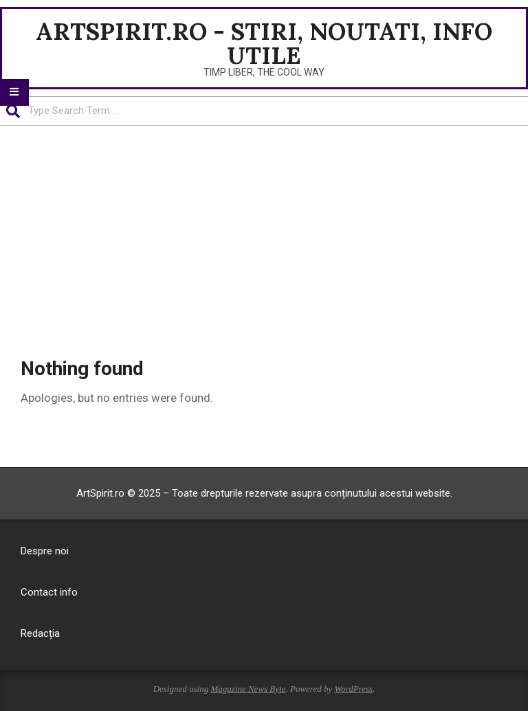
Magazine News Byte (247, 689)
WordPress (353, 689)
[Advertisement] (264, 229)
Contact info (49, 592)
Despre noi (45, 551)
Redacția (40, 633)
